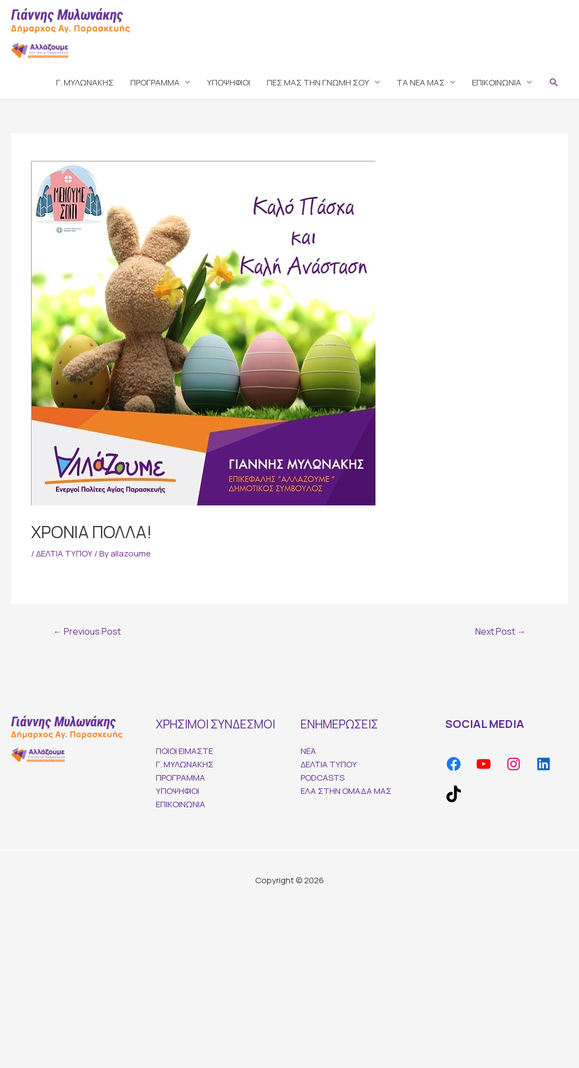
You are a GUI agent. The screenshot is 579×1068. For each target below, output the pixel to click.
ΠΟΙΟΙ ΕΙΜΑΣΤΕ (184, 750)
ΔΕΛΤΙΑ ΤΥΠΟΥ (64, 553)
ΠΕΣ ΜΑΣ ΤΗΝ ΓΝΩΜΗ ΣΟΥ (318, 82)
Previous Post (87, 631)
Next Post (500, 631)
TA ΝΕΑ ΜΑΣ (421, 82)
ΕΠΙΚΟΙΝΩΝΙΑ (496, 82)
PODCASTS (322, 777)
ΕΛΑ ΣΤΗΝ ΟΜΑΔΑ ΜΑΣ (346, 790)
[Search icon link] (554, 82)
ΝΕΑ (308, 750)
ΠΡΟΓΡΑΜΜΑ (155, 82)
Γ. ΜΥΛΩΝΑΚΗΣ (85, 82)
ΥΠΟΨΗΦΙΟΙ (228, 82)
